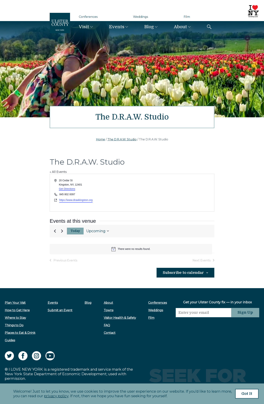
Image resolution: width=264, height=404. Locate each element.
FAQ (107, 325)
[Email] (203, 312)
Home (100, 139)
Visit (84, 26)
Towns (108, 310)
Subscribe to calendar (183, 273)
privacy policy (56, 396)
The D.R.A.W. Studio (122, 139)
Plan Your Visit (15, 302)
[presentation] (203, 324)
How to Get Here (17, 310)
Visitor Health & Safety (120, 317)
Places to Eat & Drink (20, 333)
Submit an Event (60, 310)
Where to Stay (15, 317)
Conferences (88, 17)
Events (116, 26)
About (180, 26)
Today (75, 231)
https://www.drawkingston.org (76, 200)
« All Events (58, 172)
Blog (149, 26)
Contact (109, 333)
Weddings (140, 17)
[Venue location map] (173, 192)
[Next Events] (62, 231)
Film (187, 17)
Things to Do (14, 325)
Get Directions (67, 188)
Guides (10, 340)
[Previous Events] (55, 231)
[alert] (131, 249)
